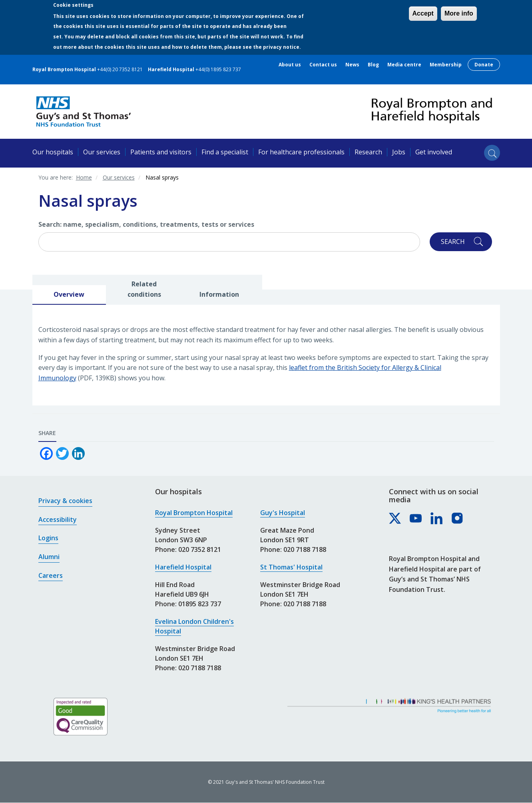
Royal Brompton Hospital (194, 512)
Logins (48, 537)
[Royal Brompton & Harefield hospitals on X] (395, 518)
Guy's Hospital (282, 512)
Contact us (323, 65)
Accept (423, 13)
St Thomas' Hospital (291, 567)
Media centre (404, 65)
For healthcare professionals (301, 152)
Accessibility (57, 519)
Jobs (398, 152)
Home (84, 177)
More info (458, 13)
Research (368, 152)
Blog (373, 65)
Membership (446, 65)
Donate (483, 64)
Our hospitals (52, 152)
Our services (101, 152)
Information (219, 294)
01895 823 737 (199, 603)
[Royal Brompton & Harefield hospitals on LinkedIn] (436, 518)
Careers (50, 575)
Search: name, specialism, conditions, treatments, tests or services (146, 224)
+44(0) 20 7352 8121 (120, 69)
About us (290, 65)
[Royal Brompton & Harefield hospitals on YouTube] (416, 518)
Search (453, 241)
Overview (69, 294)
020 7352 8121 (199, 549)
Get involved (433, 152)
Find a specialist (224, 152)
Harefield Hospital (183, 567)
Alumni (49, 556)
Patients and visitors (160, 152)
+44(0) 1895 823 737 (218, 69)
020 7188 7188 (199, 667)
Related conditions (144, 289)
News (352, 65)
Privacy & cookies (65, 500)
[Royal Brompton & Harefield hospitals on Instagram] (457, 518)
